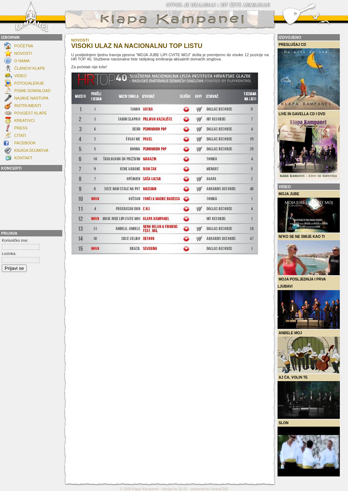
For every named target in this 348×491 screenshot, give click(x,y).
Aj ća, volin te (309, 397)
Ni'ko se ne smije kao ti (309, 255)
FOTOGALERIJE (29, 83)
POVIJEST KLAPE (30, 113)
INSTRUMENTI (27, 105)
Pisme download (32, 91)
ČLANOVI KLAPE (29, 68)
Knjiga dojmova (31, 150)
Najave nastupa (31, 98)
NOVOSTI (23, 53)
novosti (80, 40)
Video (20, 76)
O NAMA (22, 61)
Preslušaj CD (309, 76)
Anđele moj (309, 352)
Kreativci (24, 120)
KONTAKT (23, 158)
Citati (20, 135)
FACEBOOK (25, 143)
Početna (23, 46)
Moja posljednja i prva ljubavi (309, 303)
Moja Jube (309, 212)
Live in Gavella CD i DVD (309, 146)
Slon (309, 448)
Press (20, 128)
